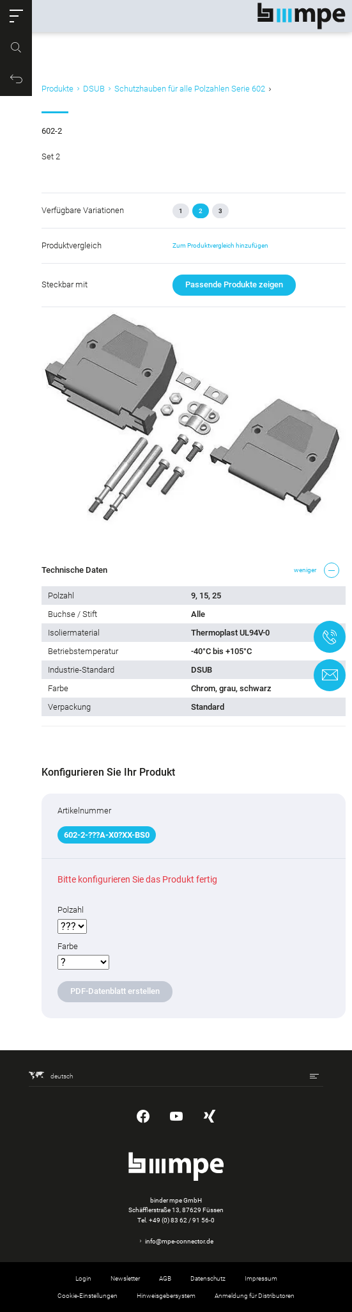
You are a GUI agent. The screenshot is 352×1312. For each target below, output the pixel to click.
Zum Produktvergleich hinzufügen (220, 245)
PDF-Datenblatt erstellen (115, 991)
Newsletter (125, 1278)
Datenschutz (208, 1278)
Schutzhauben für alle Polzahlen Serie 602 (189, 88)
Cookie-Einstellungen (87, 1295)
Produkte (57, 88)
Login (83, 1278)
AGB (165, 1278)
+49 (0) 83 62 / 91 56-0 (182, 1220)
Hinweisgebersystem (166, 1295)
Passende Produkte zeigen (234, 284)
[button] (16, 16)
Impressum (261, 1278)
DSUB (94, 88)
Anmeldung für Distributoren (255, 1295)
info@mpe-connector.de (179, 1241)
